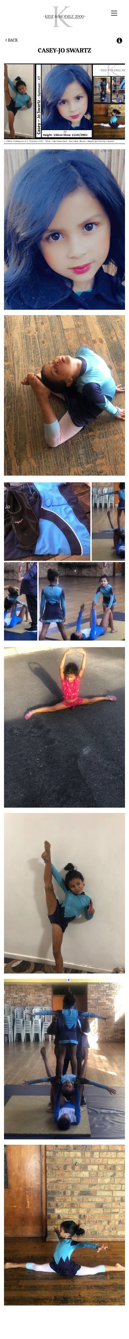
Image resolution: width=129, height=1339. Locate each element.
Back (11, 40)
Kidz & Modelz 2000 (64, 16)
